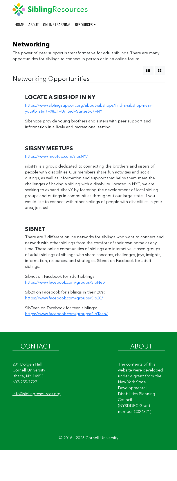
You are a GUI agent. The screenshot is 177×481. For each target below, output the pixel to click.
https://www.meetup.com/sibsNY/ (56, 156)
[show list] (148, 70)
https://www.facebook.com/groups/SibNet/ (65, 282)
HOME (19, 24)
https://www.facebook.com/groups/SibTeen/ (66, 313)
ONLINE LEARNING (56, 24)
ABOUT (33, 24)
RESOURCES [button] (84, 24)
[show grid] (160, 70)
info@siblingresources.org (37, 393)
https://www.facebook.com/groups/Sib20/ (64, 298)
